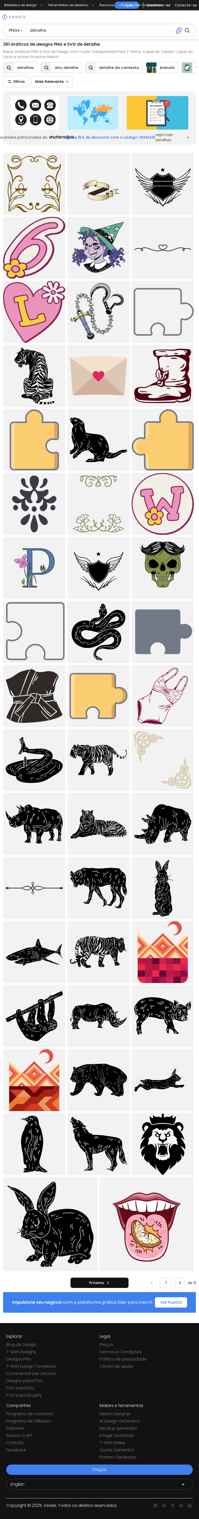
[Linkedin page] (189, 1506)
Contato (15, 1443)
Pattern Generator (118, 1457)
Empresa (15, 1428)
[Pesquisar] (100, 30)
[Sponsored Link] (34, 112)
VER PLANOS (171, 1302)
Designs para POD (24, 1381)
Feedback (16, 1450)
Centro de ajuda (116, 1366)
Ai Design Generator (120, 1421)
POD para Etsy (20, 1388)
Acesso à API (19, 1435)
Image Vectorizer (117, 1435)
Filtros (16, 81)
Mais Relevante (52, 81)
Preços (106, 1345)
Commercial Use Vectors (31, 1373)
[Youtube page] (181, 1506)
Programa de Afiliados (28, 1421)
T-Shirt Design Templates (31, 1366)
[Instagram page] (155, 1506)
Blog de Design (21, 1345)
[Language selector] (99, 1484)
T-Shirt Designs (21, 1352)
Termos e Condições (120, 1352)
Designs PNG (18, 1359)
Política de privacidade (123, 1359)
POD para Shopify (24, 1395)
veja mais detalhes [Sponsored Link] (172, 137)
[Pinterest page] (172, 1506)
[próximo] (99, 1283)
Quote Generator (117, 1450)
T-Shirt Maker (112, 1443)
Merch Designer (115, 1414)
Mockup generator (118, 1428)
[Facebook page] (164, 1506)
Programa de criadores (29, 1414)
